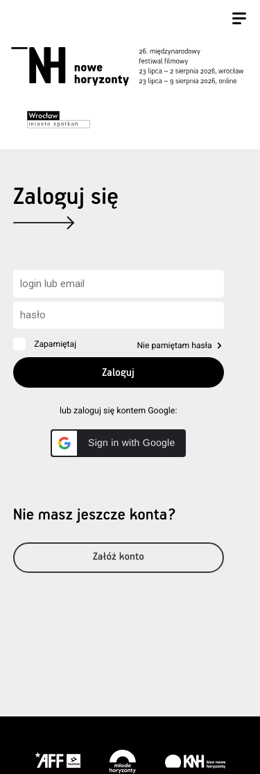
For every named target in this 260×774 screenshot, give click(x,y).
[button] (118, 443)
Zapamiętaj (55, 344)
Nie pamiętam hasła (174, 345)
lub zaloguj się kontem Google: (118, 411)
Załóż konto (118, 557)
